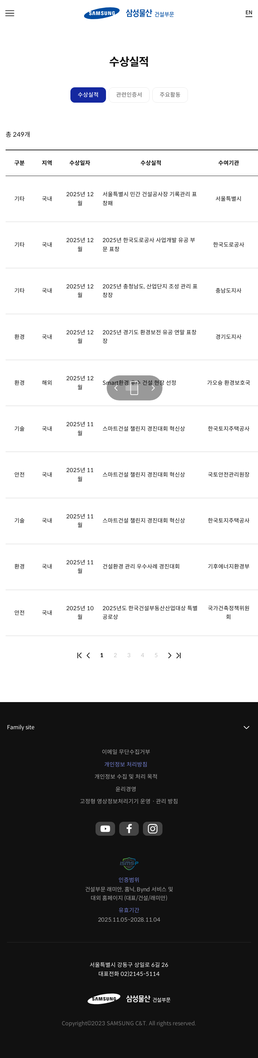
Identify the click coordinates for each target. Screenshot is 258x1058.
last (178, 655)
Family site (21, 727)
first (79, 655)
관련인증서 (129, 94)
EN (248, 13)
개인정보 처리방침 (125, 764)
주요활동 (170, 94)
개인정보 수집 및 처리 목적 (126, 776)
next (170, 655)
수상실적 (88, 94)
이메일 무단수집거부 (126, 752)
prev (88, 655)
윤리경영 (125, 789)
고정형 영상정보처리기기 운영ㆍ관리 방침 (129, 801)
